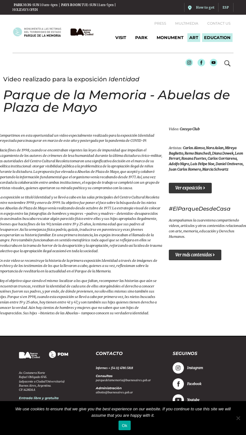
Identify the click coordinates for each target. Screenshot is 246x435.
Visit (120, 37)
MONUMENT (170, 37)
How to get (205, 7)
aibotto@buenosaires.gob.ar (114, 392)
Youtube (211, 63)
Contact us (219, 23)
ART (193, 37)
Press (160, 23)
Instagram (187, 63)
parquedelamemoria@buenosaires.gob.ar (123, 380)
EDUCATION (217, 37)
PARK (141, 37)
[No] (238, 418)
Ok (124, 425)
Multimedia (186, 23)
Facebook (199, 63)
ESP (226, 7)
